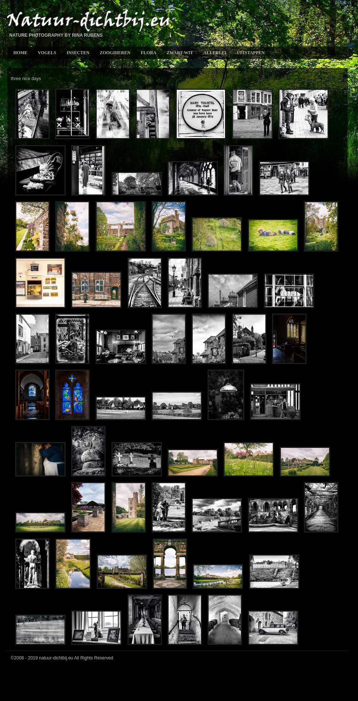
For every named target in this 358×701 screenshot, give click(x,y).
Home (20, 52)
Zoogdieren (115, 52)
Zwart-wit (180, 52)
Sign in (344, 2)
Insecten (78, 52)
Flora (148, 52)
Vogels (47, 52)
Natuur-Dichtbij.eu (87, 21)
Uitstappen (251, 52)
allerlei (214, 52)
